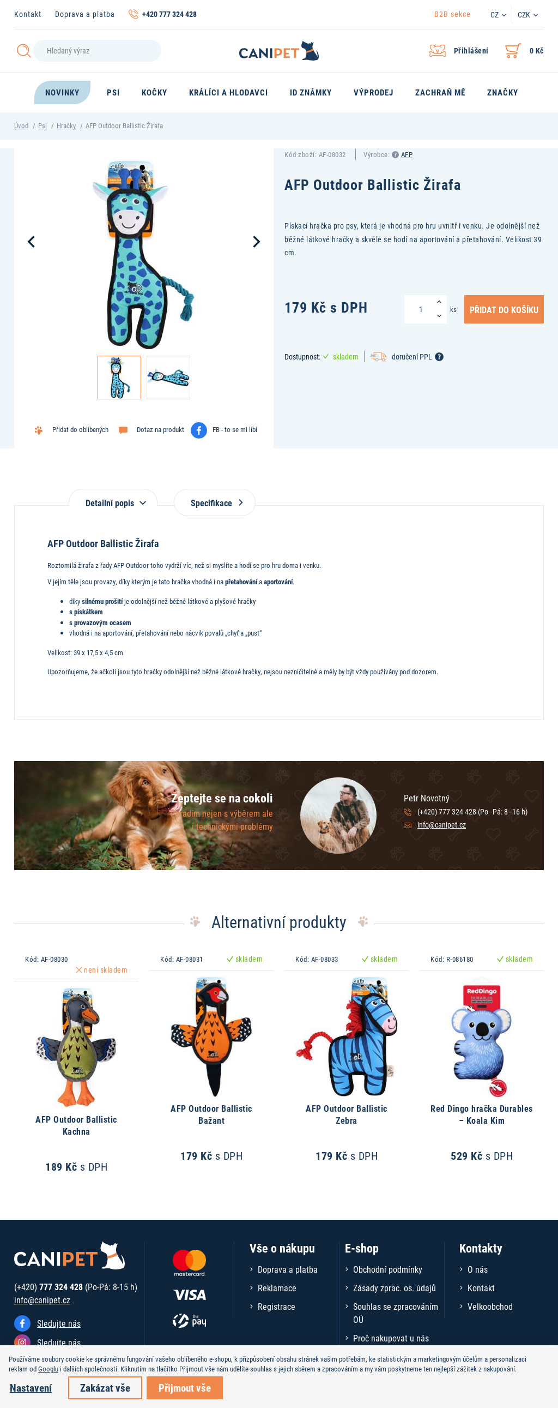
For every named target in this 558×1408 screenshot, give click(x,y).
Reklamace (277, 1287)
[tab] (113, 497)
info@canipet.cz (441, 824)
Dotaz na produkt (160, 429)
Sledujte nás (59, 1323)
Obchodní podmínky (387, 1269)
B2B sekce (452, 14)
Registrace (276, 1306)
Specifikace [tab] (215, 502)
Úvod (21, 125)
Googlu (48, 1369)
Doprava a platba (85, 14)
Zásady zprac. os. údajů (394, 1287)
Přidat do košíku (504, 309)
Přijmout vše (185, 1387)
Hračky (66, 125)
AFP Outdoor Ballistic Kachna (76, 1125)
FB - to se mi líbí (235, 429)
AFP (407, 154)
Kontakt (27, 14)
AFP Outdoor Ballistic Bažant (211, 1114)
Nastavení (31, 1387)
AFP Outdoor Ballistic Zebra (346, 1114)
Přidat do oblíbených (80, 429)
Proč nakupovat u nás (391, 1338)
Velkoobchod (490, 1306)
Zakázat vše (105, 1387)
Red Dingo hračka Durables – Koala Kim (481, 1114)
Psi (42, 125)
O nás (478, 1269)
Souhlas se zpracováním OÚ (395, 1313)
